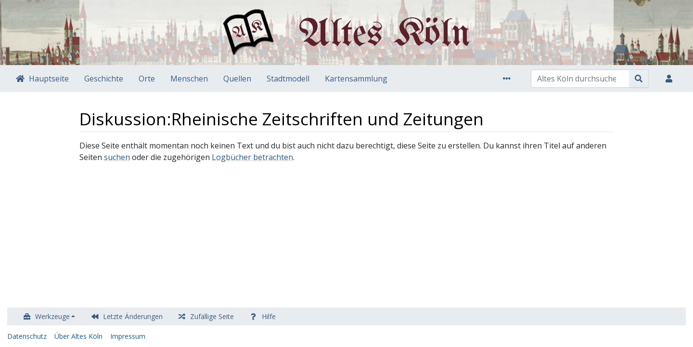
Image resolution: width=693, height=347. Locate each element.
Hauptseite (49, 78)
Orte (147, 78)
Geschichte (103, 78)
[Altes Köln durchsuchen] (580, 78)
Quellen (237, 78)
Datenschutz (27, 336)
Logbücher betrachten (252, 157)
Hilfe (269, 316)
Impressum (127, 336)
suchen (117, 157)
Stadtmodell (288, 78)
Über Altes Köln (78, 336)
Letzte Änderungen (133, 316)
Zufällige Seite (212, 316)
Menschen (189, 78)
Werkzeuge (52, 316)
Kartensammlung (356, 78)
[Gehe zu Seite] (639, 78)
